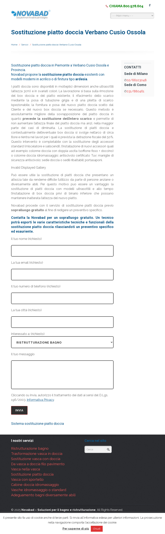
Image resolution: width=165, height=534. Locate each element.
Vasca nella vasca (25, 469)
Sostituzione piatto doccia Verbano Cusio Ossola (56, 44)
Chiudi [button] (96, 528)
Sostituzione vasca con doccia (35, 459)
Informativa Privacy (40, 400)
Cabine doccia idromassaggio (35, 485)
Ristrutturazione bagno (30, 448)
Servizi (24, 44)
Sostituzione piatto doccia (32, 474)
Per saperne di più (76, 528)
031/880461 (135, 91)
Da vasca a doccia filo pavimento (38, 464)
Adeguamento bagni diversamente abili (43, 495)
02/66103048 (137, 80)
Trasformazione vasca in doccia (36, 454)
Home (14, 44)
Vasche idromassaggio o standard (38, 490)
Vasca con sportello (27, 479)
